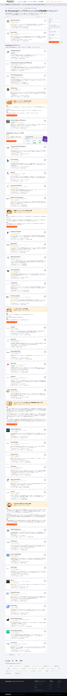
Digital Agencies (11, 8)
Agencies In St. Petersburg (19, 8)
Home (6, 8)
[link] (32, 1)
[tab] (7, 661)
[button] (56, 1)
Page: (13, 654)
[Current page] (16, 654)
